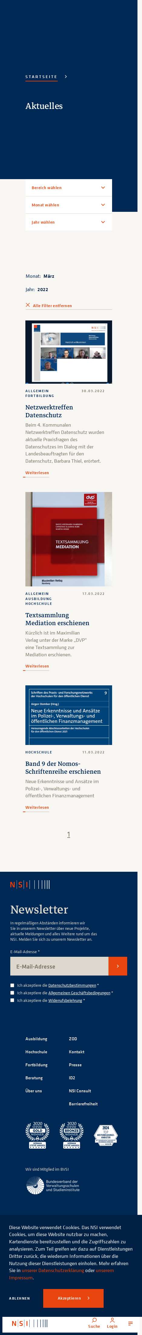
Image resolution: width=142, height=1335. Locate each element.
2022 (42, 289)
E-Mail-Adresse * (25, 951)
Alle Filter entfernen (52, 306)
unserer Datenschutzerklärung (53, 1270)
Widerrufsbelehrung (65, 1000)
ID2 (72, 1077)
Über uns (33, 1090)
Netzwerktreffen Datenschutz (49, 411)
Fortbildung (36, 1064)
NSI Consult (80, 1090)
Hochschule (36, 1051)
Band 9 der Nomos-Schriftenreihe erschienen (63, 768)
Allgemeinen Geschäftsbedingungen (79, 993)
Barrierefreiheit (83, 1103)
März (49, 276)
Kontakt (76, 1051)
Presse (75, 1064)
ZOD (73, 1038)
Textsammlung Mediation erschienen (57, 619)
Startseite (41, 77)
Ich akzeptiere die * (58, 985)
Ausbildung (36, 1038)
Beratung (34, 1077)
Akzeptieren (70, 1298)
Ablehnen (19, 1298)
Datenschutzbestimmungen (72, 985)
